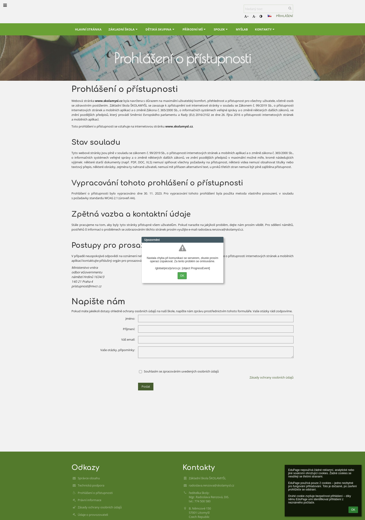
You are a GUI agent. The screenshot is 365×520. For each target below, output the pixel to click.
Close (220, 240)
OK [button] (353, 509)
